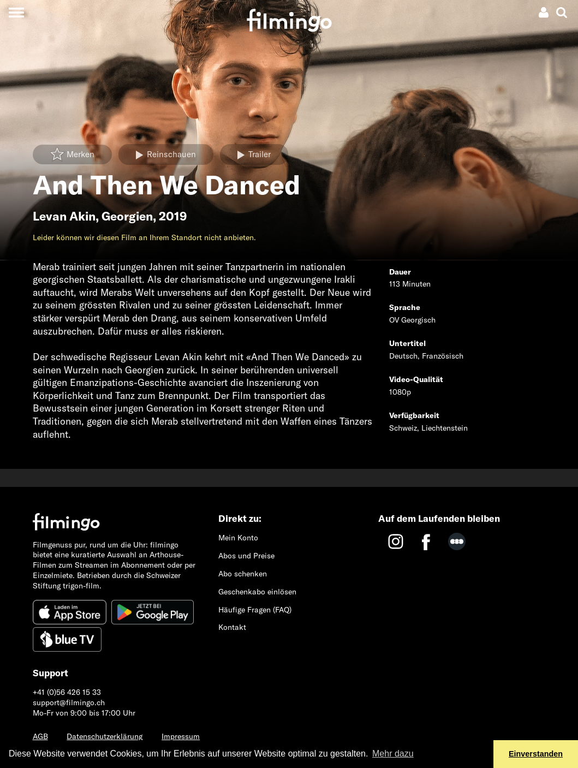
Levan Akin (64, 216)
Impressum (181, 736)
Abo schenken (242, 574)
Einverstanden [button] (536, 753)
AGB (40, 736)
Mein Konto (238, 538)
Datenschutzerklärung (104, 736)
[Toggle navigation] (16, 12)
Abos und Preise (246, 556)
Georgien (127, 216)
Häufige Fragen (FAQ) (254, 610)
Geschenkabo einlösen (257, 592)
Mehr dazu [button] (393, 753)
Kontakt (232, 627)
